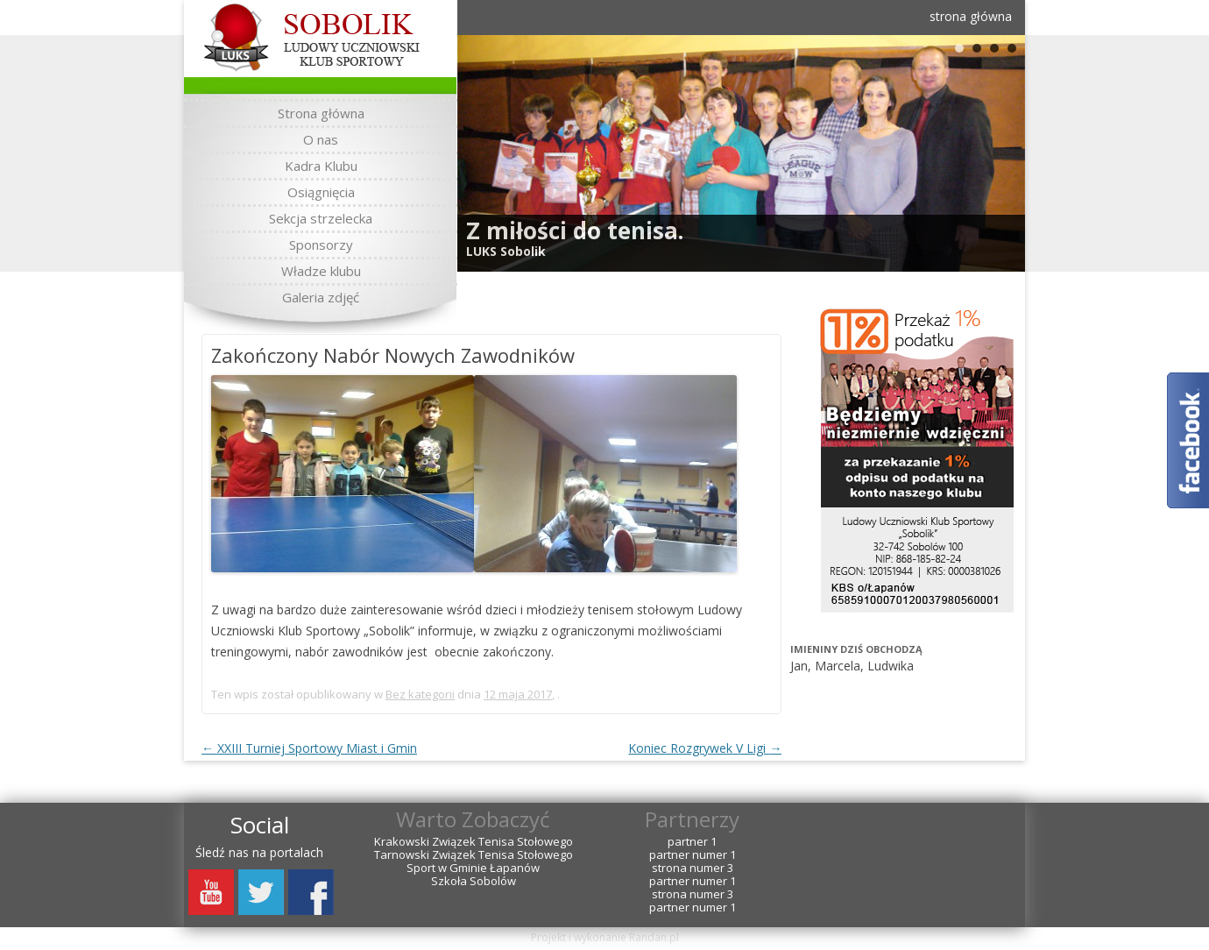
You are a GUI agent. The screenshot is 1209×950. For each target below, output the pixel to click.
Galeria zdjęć (320, 297)
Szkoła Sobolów (473, 881)
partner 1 (692, 841)
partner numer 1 (692, 855)
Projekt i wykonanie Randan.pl (605, 937)
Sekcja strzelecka (320, 218)
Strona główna (321, 113)
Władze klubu (321, 271)
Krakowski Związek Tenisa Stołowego (473, 841)
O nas (320, 139)
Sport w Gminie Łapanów (473, 868)
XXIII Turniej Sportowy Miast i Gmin (309, 748)
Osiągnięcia (321, 192)
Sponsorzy (321, 244)
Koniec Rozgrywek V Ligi (704, 748)
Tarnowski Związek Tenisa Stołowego (473, 855)
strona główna (971, 16)
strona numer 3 (692, 868)
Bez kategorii (420, 694)
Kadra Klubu (321, 165)
